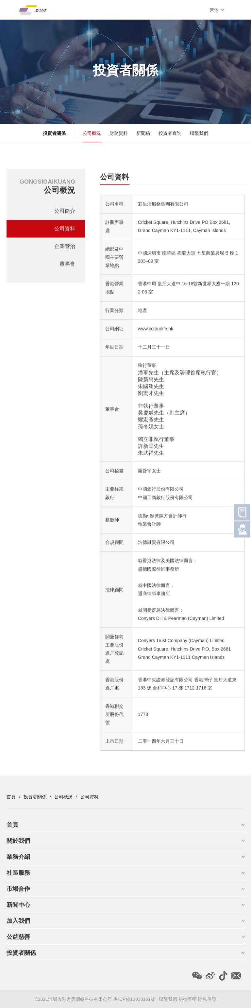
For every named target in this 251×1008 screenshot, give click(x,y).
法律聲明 (187, 999)
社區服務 (18, 873)
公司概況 (92, 133)
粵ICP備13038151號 (135, 999)
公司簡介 (64, 212)
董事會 (67, 265)
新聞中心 (18, 905)
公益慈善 (18, 937)
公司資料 (64, 230)
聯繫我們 (199, 133)
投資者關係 (35, 796)
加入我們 (18, 921)
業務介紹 (18, 857)
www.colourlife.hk (155, 330)
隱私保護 (207, 999)
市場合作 (18, 889)
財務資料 (118, 133)
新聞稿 (143, 133)
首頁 (11, 796)
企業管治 (64, 247)
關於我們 (18, 841)
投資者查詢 (170, 133)
